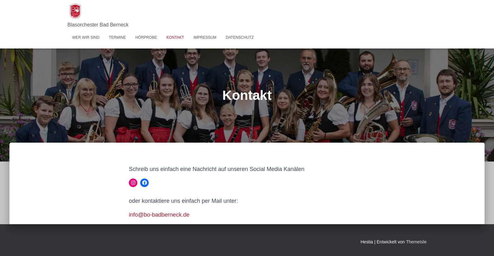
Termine (117, 37)
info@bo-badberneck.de (159, 215)
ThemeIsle (416, 241)
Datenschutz (240, 37)
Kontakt (175, 37)
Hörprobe (146, 37)
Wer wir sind (86, 37)
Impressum (204, 37)
